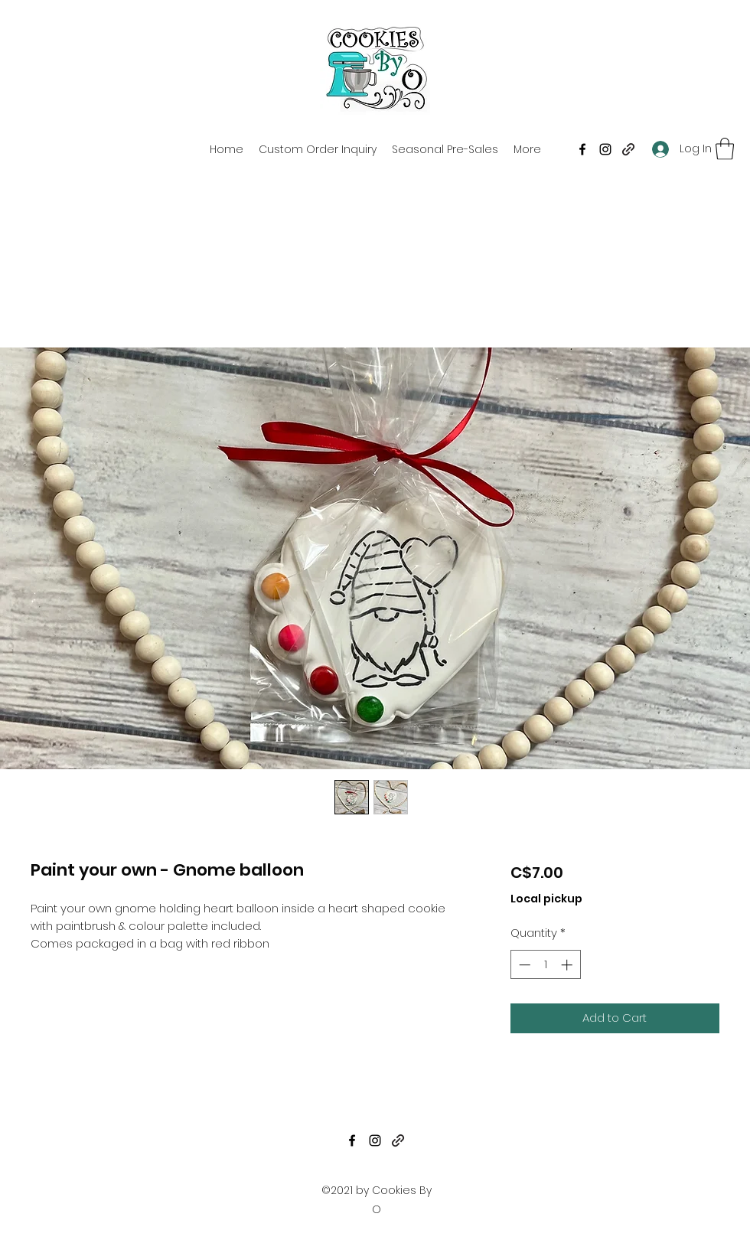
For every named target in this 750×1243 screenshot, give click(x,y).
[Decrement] (523, 965)
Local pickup (546, 899)
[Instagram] (605, 149)
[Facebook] (582, 149)
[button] (725, 149)
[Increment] (568, 965)
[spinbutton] (545, 965)
